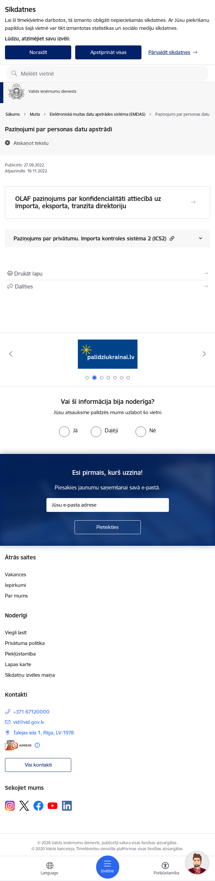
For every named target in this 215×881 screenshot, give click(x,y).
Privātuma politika (25, 643)
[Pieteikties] (108, 527)
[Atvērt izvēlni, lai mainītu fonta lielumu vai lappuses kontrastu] (165, 869)
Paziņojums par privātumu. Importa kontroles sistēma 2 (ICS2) (94, 238)
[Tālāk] (204, 354)
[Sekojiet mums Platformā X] (24, 806)
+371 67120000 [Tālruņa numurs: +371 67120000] (31, 712)
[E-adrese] (18, 745)
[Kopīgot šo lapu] (107, 286)
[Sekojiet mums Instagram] (10, 805)
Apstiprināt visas (108, 52)
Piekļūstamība (20, 654)
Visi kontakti (38, 765)
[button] (171, 238)
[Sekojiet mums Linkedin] (67, 806)
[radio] (68, 430)
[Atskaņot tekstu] (31, 143)
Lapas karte (18, 664)
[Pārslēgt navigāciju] (107, 867)
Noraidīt (38, 52)
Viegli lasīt (16, 632)
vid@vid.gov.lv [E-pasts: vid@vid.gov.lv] (28, 722)
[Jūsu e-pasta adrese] (107, 505)
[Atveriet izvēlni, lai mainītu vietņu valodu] (49, 869)
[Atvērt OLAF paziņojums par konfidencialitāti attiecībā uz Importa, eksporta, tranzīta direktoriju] (193, 202)
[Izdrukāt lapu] (107, 273)
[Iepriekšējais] (11, 354)
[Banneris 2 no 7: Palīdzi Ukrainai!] (107, 354)
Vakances (15, 574)
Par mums (16, 596)
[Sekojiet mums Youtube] (53, 805)
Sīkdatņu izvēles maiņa (30, 675)
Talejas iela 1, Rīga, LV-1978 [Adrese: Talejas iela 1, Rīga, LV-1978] (43, 732)
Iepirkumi (15, 585)
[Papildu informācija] (37, 745)
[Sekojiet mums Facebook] (38, 806)
